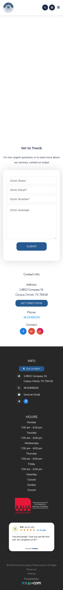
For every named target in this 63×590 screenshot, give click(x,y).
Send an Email (32, 394)
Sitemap (32, 573)
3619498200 (31, 317)
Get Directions (31, 303)
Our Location (33, 368)
